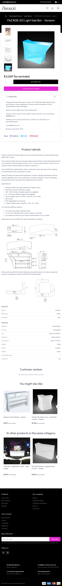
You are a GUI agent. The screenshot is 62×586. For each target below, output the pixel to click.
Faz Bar (8, 116)
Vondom (58, 310)
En (57, 2)
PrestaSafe (22, 583)
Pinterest (34, 136)
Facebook (14, 136)
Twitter (24, 136)
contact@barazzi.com (9, 2)
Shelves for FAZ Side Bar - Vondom (15, 417)
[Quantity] (8, 82)
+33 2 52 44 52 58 (45, 2)
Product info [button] (31, 96)
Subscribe (55, 539)
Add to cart (36, 82)
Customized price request (31, 89)
